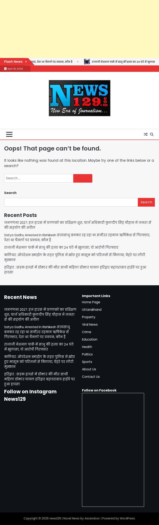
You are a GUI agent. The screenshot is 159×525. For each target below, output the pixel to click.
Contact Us (91, 376)
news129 (55, 518)
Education (89, 339)
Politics (87, 354)
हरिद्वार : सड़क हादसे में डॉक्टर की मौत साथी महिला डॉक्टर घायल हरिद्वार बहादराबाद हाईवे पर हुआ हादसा (39, 379)
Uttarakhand (91, 309)
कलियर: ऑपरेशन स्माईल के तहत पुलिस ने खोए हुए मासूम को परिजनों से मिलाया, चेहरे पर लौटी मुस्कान (39, 362)
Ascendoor (92, 518)
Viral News (90, 324)
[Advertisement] (79, 29)
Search (10, 192)
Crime (86, 332)
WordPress (127, 518)
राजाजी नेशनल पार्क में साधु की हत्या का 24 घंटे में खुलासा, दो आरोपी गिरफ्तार (61, 247)
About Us (89, 369)
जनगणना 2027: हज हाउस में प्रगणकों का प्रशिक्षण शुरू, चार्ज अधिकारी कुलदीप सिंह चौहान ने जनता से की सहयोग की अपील (40, 314)
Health (87, 347)
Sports (87, 362)
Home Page (91, 302)
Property (88, 317)
